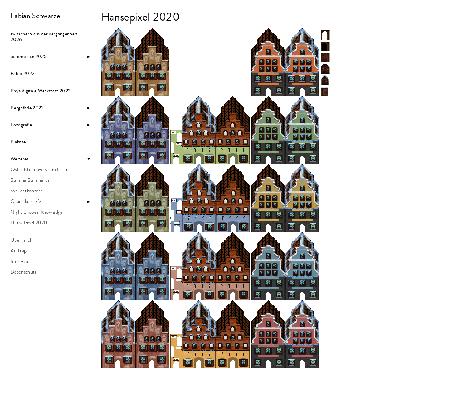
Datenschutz (24, 272)
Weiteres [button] (20, 159)
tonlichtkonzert (27, 191)
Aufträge (20, 251)
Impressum (22, 261)
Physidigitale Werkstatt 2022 (40, 91)
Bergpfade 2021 (27, 108)
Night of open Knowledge (37, 212)
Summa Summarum (31, 180)
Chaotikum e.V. (27, 201)
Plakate (18, 142)
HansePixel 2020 (29, 223)
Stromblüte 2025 (28, 57)
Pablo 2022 (22, 74)
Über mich (22, 240)
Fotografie (21, 125)
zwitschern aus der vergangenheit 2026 (44, 37)
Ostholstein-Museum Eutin (39, 170)
